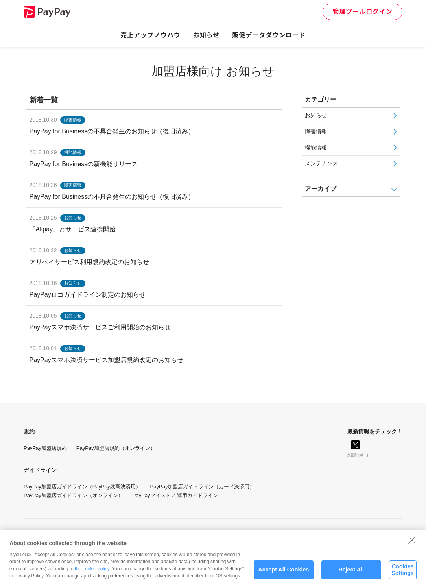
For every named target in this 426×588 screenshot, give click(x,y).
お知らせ (206, 35)
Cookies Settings (403, 573)
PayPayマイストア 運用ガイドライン (175, 495)
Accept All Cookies (283, 573)
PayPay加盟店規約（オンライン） (115, 448)
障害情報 (316, 131)
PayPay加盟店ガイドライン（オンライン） (73, 495)
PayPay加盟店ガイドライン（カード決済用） (202, 487)
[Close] (412, 543)
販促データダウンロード (269, 35)
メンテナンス (321, 163)
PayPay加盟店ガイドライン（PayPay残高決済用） (82, 487)
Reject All (351, 573)
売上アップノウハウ (150, 35)
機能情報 (316, 147)
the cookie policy (92, 572)
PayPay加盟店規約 (45, 448)
